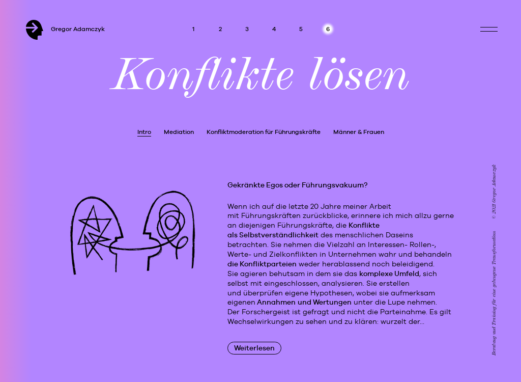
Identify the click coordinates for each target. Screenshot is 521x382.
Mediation (179, 131)
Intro (144, 131)
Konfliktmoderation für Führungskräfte (264, 131)
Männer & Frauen (358, 131)
